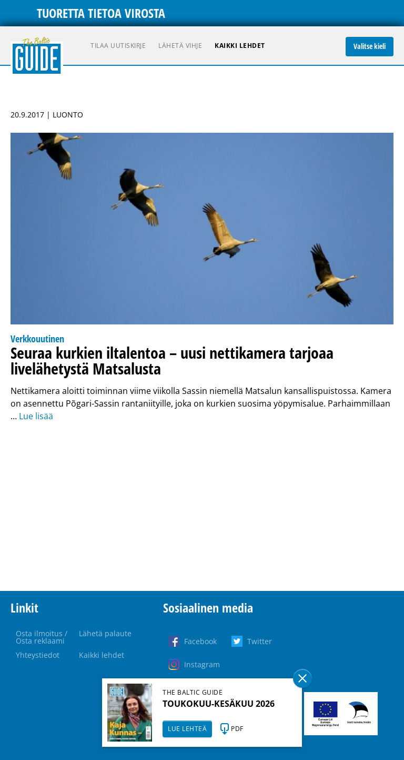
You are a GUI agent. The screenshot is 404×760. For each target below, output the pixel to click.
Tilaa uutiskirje (118, 45)
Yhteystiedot (37, 655)
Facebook (200, 641)
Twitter (259, 641)
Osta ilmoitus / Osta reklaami (41, 637)
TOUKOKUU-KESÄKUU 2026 (219, 703)
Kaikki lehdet (240, 45)
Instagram (202, 664)
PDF (237, 728)
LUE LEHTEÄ (187, 728)
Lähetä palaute (105, 633)
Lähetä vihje (180, 45)
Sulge (302, 678)
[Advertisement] (202, 506)
